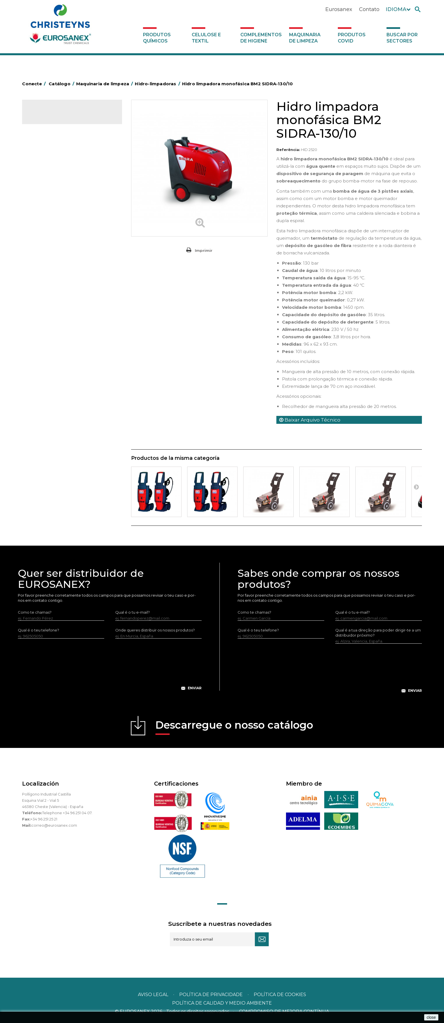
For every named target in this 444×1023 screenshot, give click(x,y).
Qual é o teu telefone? (38, 630)
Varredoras (43, 171)
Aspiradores (44, 214)
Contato (369, 9)
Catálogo (49, 116)
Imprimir (203, 250)
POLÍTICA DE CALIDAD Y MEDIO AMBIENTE (222, 1003)
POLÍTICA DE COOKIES (280, 994)
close (431, 1017)
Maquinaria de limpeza (305, 38)
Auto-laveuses (46, 223)
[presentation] (110, 669)
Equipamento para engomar (59, 162)
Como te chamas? (35, 612)
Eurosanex (338, 9)
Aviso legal (153, 994)
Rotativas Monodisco (52, 206)
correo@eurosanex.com (54, 825)
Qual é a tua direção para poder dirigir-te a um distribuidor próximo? (378, 632)
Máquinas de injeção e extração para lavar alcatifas (71, 192)
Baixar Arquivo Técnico (309, 420)
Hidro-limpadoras (49, 180)
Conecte (35, 83)
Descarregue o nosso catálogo (234, 727)
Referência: (288, 149)
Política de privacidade (211, 994)
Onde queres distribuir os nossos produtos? (155, 630)
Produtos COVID (352, 38)
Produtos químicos (157, 38)
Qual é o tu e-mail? (132, 612)
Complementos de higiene (261, 38)
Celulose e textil (206, 38)
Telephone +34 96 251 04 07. (67, 813)
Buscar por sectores (402, 38)
